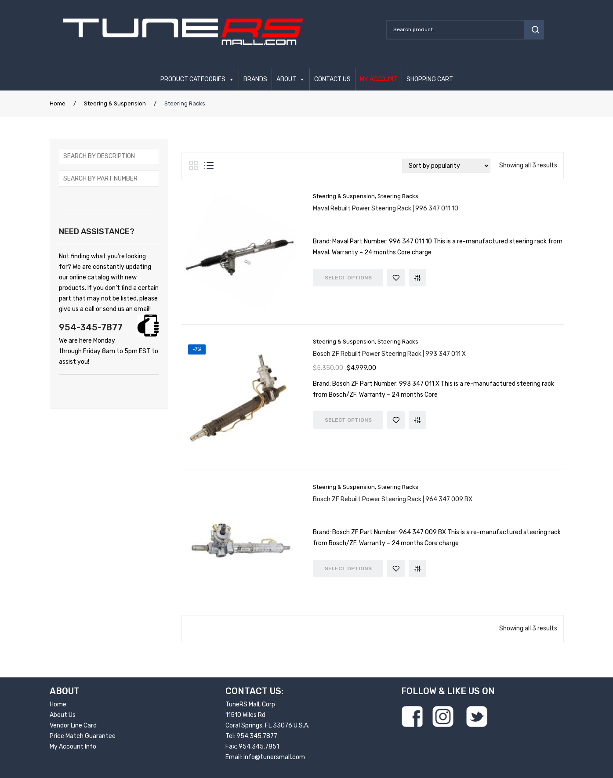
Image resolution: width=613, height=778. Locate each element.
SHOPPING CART (429, 79)
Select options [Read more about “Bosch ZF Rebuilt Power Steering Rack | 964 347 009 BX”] (348, 568)
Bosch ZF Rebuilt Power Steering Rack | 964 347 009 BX (392, 499)
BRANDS (255, 79)
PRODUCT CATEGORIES (192, 79)
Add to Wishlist (396, 277)
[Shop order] (446, 166)
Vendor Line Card (73, 725)
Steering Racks (397, 196)
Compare (417, 277)
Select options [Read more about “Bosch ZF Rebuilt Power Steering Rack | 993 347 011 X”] (348, 420)
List (208, 166)
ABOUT (286, 79)
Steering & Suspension (115, 103)
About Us (63, 715)
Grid (193, 166)
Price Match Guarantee (83, 736)
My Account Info (73, 746)
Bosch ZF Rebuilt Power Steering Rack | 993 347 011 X (389, 354)
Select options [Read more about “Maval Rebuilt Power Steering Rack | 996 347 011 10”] (348, 278)
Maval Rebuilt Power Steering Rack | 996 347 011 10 (385, 208)
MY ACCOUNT (378, 79)
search (534, 30)
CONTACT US (332, 79)
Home (57, 103)
